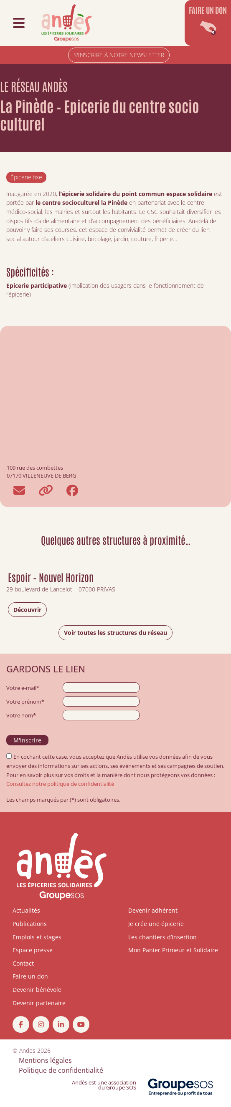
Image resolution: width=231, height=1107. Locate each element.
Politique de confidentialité (61, 1070)
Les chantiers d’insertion (162, 937)
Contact (23, 963)
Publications (30, 924)
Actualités (26, 910)
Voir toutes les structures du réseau (115, 633)
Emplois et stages (37, 937)
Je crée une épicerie (156, 924)
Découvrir (27, 610)
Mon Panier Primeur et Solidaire (173, 950)
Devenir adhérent (153, 910)
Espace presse (33, 950)
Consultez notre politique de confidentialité (60, 783)
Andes (27, 1050)
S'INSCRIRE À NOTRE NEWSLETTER (119, 55)
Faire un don (30, 976)
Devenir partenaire (39, 1003)
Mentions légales (45, 1060)
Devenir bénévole (37, 990)
